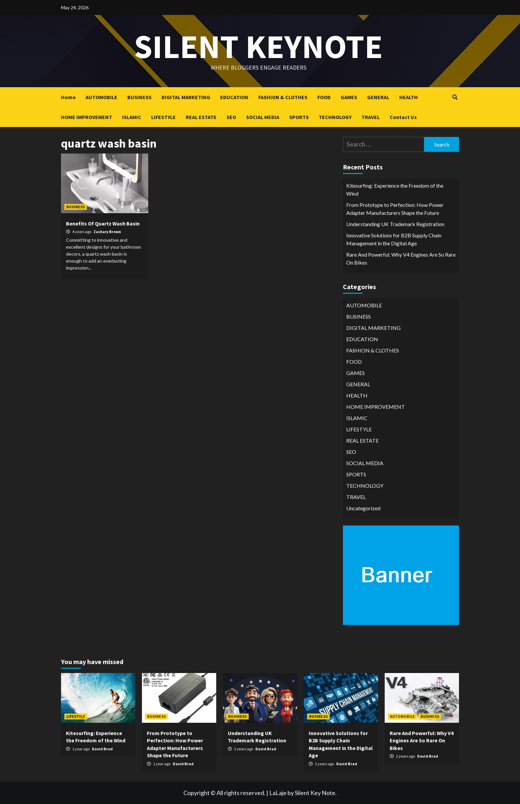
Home (68, 97)
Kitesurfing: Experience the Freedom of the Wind (394, 189)
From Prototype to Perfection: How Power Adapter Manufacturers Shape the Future (395, 209)
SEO (231, 117)
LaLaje (278, 792)
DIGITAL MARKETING (186, 97)
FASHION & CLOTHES (282, 97)
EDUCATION (234, 97)
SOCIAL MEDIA (262, 117)
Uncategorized (363, 508)
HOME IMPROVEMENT (86, 117)
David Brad (102, 748)
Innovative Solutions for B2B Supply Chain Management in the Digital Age (393, 239)
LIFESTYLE (163, 117)
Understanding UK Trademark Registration (395, 224)
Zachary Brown (107, 231)
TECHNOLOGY (335, 117)
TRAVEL (370, 117)
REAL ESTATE (201, 117)
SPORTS (299, 117)
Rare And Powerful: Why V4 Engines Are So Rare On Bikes (401, 258)
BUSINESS (139, 97)
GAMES (349, 97)
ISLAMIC (131, 117)
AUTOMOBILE (101, 97)
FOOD (324, 97)
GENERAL (378, 97)
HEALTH (408, 97)
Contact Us (403, 117)
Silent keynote (258, 46)
